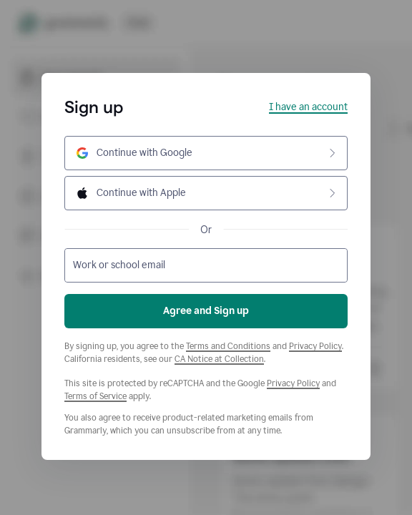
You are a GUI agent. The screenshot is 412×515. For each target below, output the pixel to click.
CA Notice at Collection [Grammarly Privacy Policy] (219, 359)
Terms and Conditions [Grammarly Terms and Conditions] (228, 346)
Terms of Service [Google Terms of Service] (95, 396)
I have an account (308, 107)
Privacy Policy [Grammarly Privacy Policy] (315, 346)
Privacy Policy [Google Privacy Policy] (293, 383)
